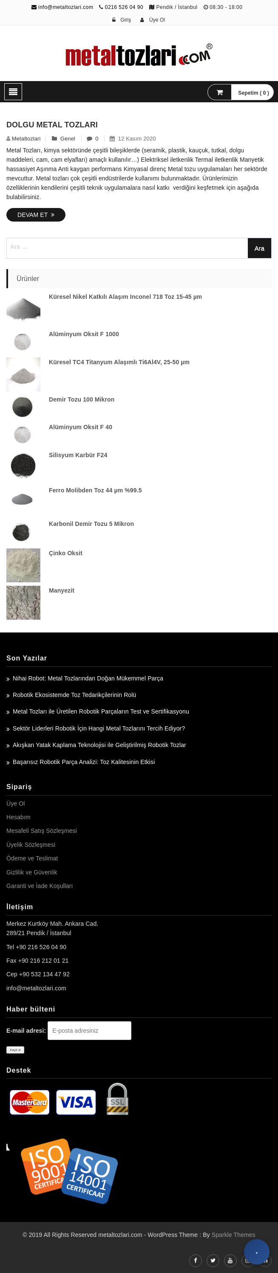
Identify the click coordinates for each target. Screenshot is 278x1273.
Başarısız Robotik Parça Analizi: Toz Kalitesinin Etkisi (84, 762)
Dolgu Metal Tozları (52, 125)
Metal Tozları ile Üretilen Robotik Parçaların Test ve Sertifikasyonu (101, 711)
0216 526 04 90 (124, 7)
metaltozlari (26, 138)
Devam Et (35, 214)
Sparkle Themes (233, 1234)
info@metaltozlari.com (62, 7)
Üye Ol (15, 803)
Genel (67, 138)
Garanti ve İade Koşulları (39, 885)
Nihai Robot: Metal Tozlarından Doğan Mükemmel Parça (88, 678)
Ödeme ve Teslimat (32, 858)
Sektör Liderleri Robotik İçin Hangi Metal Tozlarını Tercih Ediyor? (99, 728)
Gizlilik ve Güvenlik (31, 872)
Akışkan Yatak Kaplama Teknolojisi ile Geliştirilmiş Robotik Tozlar (99, 745)
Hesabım (18, 817)
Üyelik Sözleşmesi (30, 844)
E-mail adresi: (26, 1030)
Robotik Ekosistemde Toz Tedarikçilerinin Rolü (74, 694)
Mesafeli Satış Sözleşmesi (41, 830)
